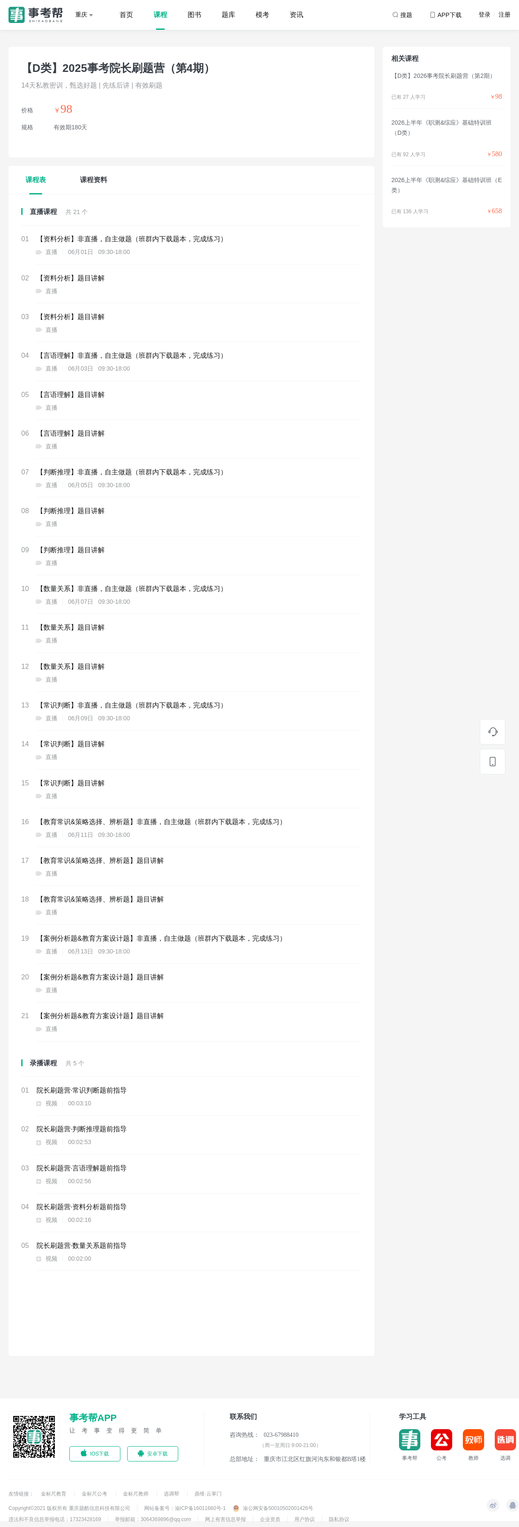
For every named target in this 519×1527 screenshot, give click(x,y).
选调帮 (172, 1494)
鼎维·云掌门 (207, 1494)
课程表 (36, 179)
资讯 (296, 14)
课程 (160, 14)
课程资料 (93, 179)
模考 (262, 14)
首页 (126, 14)
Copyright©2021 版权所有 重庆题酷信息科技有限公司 (69, 1508)
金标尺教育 (54, 1494)
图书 (194, 14)
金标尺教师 (136, 1494)
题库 (228, 14)
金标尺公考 (95, 1494)
